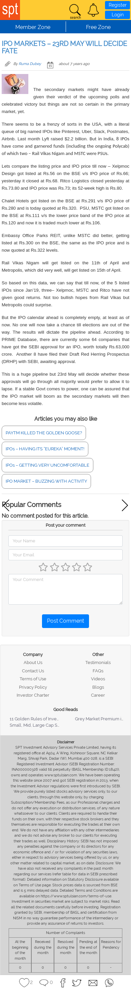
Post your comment (65, 525)
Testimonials (98, 662)
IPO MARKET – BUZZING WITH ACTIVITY (46, 481)
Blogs (98, 687)
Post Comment (65, 621)
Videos (98, 678)
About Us (33, 662)
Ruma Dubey (30, 64)
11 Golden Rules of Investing (38, 718)
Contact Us (33, 670)
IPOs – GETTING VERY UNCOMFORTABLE (47, 465)
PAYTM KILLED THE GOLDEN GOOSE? (44, 432)
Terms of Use (33, 678)
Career (98, 695)
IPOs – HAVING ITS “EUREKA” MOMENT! (45, 448)
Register (118, 5)
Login (118, 14)
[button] (93, 10)
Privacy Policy (33, 687)
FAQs (98, 670)
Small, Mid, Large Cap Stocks (39, 725)
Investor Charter (33, 695)
